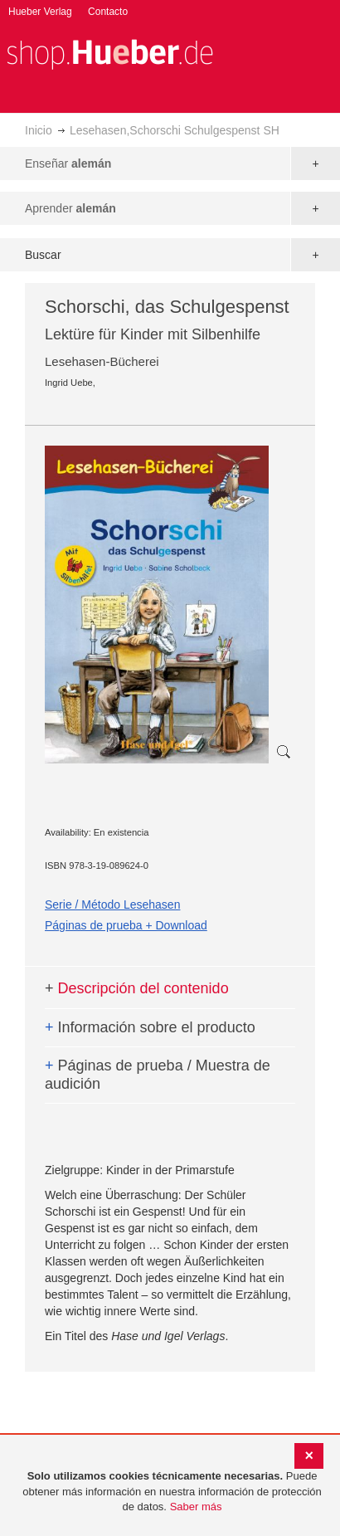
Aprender (70, 208)
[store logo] (109, 52)
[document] (172, 1492)
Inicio (38, 130)
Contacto (108, 11)
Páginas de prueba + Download (126, 925)
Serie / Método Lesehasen (112, 904)
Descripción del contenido (137, 988)
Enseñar (68, 163)
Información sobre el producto (150, 1027)
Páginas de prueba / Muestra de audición (157, 1074)
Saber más (196, 1506)
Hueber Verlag (40, 11)
